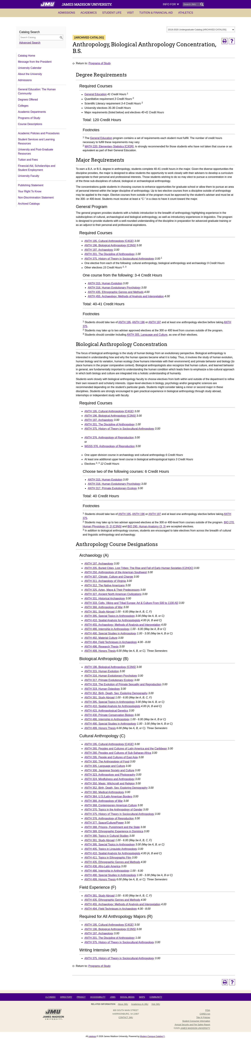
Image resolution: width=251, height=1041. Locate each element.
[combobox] (201, 29)
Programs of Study (29, 118)
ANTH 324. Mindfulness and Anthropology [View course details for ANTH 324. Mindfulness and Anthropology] (109, 779)
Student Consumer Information (196, 1021)
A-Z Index (50, 997)
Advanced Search (29, 42)
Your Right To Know (29, 191)
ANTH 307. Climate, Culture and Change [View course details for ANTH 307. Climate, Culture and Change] (108, 576)
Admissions (66, 12)
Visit (130, 12)
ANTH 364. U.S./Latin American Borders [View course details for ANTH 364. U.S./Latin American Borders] (108, 796)
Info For (171, 4)
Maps (142, 997)
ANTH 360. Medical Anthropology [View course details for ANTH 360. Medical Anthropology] (104, 792)
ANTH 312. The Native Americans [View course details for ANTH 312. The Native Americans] (104, 585)
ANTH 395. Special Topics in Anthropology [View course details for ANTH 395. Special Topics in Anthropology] (109, 615)
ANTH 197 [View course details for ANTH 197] (154, 322)
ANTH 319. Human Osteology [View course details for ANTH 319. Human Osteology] (102, 688)
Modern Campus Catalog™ (152, 1036)
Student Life (112, 12)
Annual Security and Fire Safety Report (192, 1024)
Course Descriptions (30, 124)
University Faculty (28, 175)
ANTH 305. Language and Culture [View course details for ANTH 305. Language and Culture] (147, 334)
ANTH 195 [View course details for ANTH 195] (124, 322)
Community (156, 997)
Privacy (81, 997)
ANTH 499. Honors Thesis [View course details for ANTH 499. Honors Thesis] (100, 650)
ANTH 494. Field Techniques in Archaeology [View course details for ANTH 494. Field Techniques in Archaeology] (110, 642)
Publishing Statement (30, 185)
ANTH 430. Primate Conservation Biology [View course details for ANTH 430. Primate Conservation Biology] (109, 715)
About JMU (123, 1004)
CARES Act (205, 1014)
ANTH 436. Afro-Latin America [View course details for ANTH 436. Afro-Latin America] (102, 866)
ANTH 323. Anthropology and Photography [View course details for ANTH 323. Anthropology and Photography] (109, 774)
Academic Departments (32, 111)
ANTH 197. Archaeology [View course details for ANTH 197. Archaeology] (98, 249)
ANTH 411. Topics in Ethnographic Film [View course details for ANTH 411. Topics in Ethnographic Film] (107, 857)
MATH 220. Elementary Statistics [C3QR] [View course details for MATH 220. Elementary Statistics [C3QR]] (109, 146)
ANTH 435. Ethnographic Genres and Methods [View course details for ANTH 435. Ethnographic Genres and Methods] (115, 292)
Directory (66, 997)
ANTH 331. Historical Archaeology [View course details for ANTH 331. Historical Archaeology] (104, 598)
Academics (89, 12)
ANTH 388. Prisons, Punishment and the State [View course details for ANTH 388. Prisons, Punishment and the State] (112, 827)
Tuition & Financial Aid (156, 12)
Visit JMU (155, 1004)
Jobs (112, 997)
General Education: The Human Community (37, 91)
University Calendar (29, 67)
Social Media (127, 997)
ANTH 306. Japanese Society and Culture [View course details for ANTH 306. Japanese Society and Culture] (109, 770)
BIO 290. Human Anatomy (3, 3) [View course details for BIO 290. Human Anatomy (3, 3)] (146, 526)
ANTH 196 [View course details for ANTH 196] (138, 322)
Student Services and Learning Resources (36, 141)
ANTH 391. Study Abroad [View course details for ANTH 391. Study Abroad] (99, 611)
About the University (30, 74)
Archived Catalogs (29, 203)
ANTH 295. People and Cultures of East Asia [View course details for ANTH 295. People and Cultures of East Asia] (111, 757)
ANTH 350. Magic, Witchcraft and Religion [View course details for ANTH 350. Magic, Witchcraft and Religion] (109, 783)
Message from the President (35, 61)
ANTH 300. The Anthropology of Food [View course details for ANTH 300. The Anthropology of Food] (106, 761)
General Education (95, 94)
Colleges (23, 105)
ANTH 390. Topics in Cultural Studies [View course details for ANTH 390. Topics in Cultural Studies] (106, 835)
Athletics (185, 12)
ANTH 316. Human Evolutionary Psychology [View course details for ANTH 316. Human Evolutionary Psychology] (114, 287)
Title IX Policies (203, 1017)
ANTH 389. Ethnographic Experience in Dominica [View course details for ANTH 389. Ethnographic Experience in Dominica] (113, 831)
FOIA (207, 1010)
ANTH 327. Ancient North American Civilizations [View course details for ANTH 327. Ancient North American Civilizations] (112, 594)
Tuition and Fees (28, 159)
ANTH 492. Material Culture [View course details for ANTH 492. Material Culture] (100, 637)
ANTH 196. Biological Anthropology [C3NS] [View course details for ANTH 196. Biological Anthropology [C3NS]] (110, 245)
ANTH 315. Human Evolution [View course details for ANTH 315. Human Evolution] (105, 283)
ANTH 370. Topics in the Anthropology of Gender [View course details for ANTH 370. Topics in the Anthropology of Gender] (113, 809)
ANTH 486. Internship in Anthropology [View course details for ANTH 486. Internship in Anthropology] (106, 629)
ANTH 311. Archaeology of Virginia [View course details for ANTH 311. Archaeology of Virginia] (105, 581)
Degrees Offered (28, 99)
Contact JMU (126, 1017)
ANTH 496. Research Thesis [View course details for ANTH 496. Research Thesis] (101, 646)
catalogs (92, 1036)
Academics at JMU (139, 1004)
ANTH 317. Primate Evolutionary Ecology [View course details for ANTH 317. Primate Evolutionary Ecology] (112, 488)
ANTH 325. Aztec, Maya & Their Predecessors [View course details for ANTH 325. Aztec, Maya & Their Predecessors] (112, 589)
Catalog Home (26, 55)
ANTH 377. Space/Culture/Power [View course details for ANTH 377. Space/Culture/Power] (104, 822)
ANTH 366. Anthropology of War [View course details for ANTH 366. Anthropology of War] (103, 607)
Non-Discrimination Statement (36, 197)
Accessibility (97, 997)
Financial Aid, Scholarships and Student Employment (36, 167)
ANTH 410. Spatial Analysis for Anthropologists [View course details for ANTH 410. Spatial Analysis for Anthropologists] (112, 620)
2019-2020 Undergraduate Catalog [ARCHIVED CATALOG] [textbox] (197, 29)
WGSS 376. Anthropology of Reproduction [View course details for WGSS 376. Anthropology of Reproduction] (109, 446)
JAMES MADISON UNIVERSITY (195, 1028)
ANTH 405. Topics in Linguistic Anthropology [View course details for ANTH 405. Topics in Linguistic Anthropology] (110, 848)
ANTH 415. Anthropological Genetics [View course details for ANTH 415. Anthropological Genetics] (106, 710)
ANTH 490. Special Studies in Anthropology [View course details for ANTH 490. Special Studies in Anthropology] (110, 633)
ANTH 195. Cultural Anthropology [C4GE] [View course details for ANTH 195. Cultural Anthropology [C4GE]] (109, 241)
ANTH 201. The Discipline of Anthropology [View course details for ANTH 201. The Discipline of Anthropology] (109, 254)
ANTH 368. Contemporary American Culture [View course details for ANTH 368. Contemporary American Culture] (110, 805)
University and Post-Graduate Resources (35, 151)
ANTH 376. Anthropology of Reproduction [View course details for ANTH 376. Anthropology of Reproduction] (109, 437)
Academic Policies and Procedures (38, 133)
